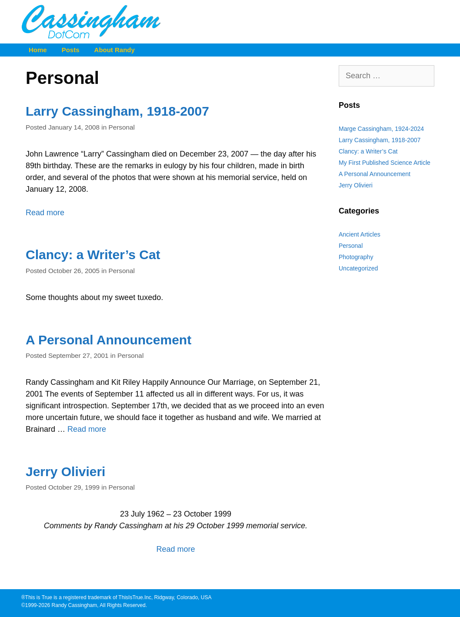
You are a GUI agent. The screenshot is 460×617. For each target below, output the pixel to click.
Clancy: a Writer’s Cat (93, 254)
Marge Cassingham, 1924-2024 (381, 128)
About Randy (114, 49)
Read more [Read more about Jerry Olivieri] (175, 549)
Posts (71, 49)
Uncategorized (358, 268)
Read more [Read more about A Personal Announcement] (86, 429)
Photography (356, 256)
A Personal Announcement (108, 340)
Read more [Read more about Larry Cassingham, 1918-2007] (45, 212)
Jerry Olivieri (65, 471)
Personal (122, 127)
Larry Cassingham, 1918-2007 (117, 111)
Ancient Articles (359, 234)
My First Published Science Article (384, 162)
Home (38, 49)
